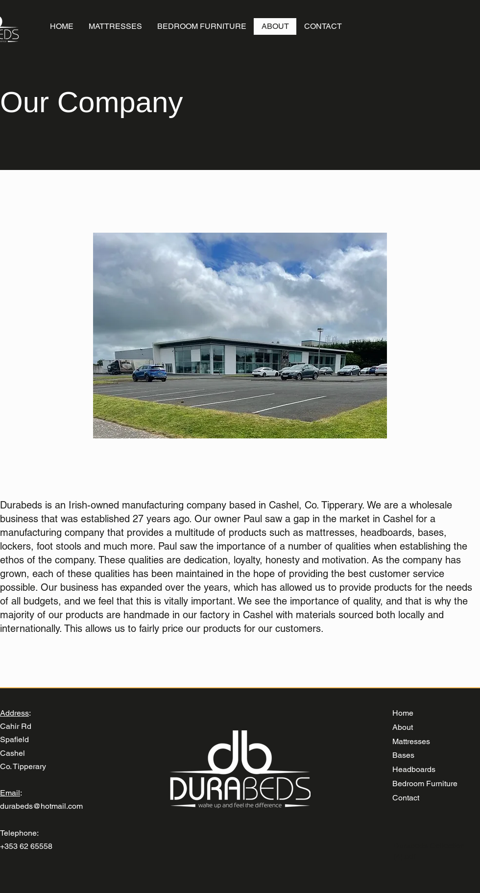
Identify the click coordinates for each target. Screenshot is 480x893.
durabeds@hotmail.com (41, 806)
